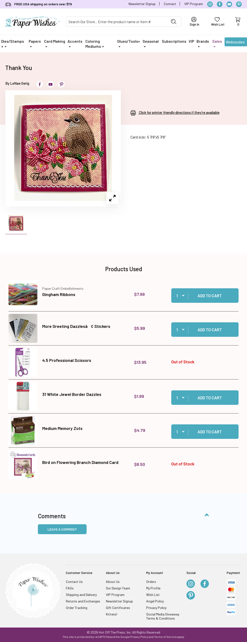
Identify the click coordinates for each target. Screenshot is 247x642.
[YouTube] (229, 4)
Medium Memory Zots (62, 428)
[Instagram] (210, 4)
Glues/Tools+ (128, 43)
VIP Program (193, 4)
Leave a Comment (62, 529)
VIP (191, 41)
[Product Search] (116, 22)
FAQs (70, 588)
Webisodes (235, 43)
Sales (217, 43)
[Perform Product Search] (173, 22)
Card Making (54, 43)
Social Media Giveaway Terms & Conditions (162, 616)
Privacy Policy (156, 608)
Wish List (153, 595)
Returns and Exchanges (83, 601)
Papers (35, 43)
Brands (203, 43)
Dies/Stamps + (12, 43)
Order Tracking (76, 608)
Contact (170, 4)
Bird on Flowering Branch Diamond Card (80, 462)
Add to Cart (210, 295)
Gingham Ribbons (58, 294)
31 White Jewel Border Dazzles (71, 394)
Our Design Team (118, 588)
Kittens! (111, 614)
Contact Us (74, 582)
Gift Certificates (118, 608)
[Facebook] (219, 4)
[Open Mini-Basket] (237, 21)
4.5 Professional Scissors (66, 360)
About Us (113, 582)
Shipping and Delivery (81, 595)
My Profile (153, 588)
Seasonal (151, 43)
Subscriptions (174, 41)
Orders (151, 582)
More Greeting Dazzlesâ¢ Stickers (76, 326)
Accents (75, 43)
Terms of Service (165, 636)
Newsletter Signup (142, 4)
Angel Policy (155, 601)
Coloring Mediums (94, 43)
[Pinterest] (239, 4)
